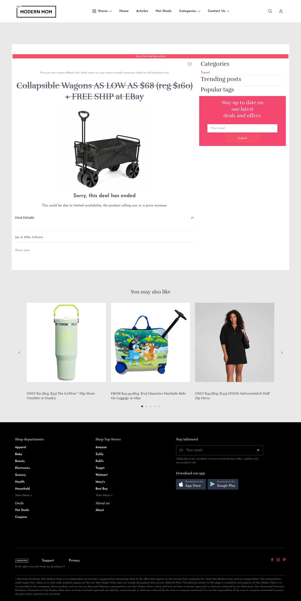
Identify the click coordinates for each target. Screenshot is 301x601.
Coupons (21, 517)
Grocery (20, 475)
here (165, 73)
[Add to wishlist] (190, 64)
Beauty (20, 461)
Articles (142, 11)
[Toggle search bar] (270, 11)
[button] (142, 406)
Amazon (101, 447)
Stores (100, 11)
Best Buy (102, 488)
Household (22, 488)
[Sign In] (281, 11)
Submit (242, 138)
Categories (187, 11)
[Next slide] (282, 352)
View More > (23, 495)
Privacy (74, 560)
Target (100, 468)
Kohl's (100, 461)
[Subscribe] (258, 450)
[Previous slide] (19, 352)
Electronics (22, 468)
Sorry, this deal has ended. (150, 56)
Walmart (102, 475)
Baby (18, 454)
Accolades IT (58, 566)
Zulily (99, 454)
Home (124, 11)
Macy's (100, 482)
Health (19, 482)
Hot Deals (163, 11)
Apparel (20, 447)
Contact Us (216, 11)
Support (48, 560)
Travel (205, 72)
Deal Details (24, 218)
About (100, 510)
